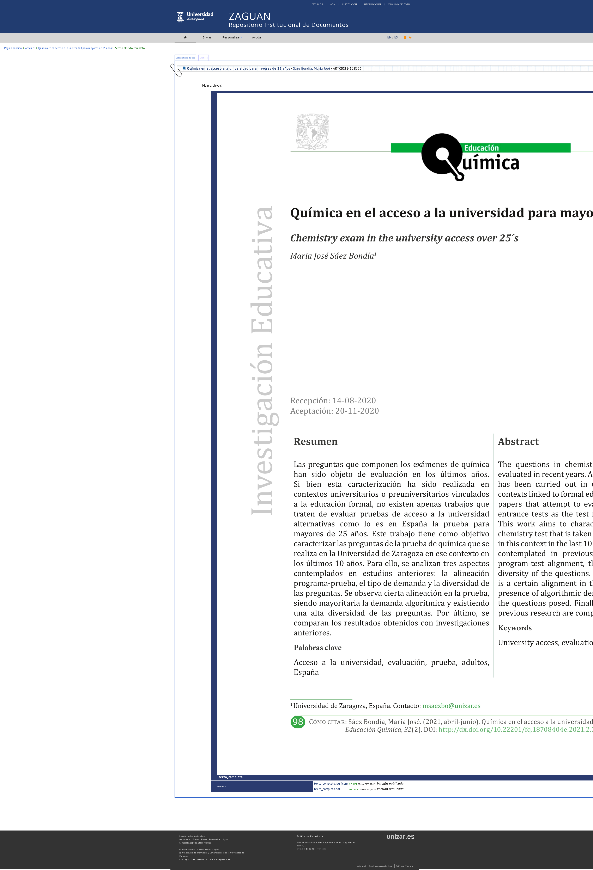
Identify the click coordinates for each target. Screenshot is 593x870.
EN (389, 37)
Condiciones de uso (199, 859)
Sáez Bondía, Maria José (311, 68)
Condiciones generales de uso (380, 866)
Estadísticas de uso (185, 57)
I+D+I (332, 4)
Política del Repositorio (310, 836)
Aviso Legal (361, 866)
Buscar (196, 839)
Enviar (207, 37)
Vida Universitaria (399, 4)
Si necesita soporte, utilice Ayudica (195, 843)
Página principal (13, 48)
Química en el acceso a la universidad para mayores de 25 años (75, 48)
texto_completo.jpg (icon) (331, 783)
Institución (349, 4)
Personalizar (231, 37)
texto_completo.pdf (327, 789)
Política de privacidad (220, 859)
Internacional (372, 4)
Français (321, 848)
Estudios (317, 4)
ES (396, 37)
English (301, 848)
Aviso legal (184, 859)
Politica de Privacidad (404, 866)
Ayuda (256, 37)
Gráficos (204, 57)
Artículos (30, 48)
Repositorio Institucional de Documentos (289, 25)
